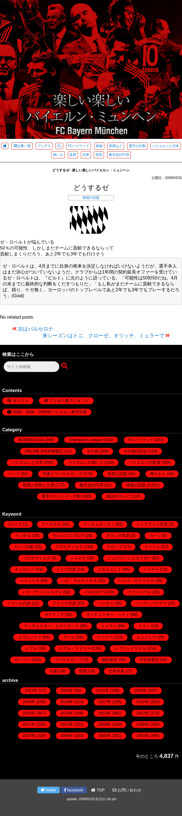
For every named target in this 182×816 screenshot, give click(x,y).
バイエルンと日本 (165, 146)
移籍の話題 (91, 198)
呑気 (99, 155)
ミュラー (109, 626)
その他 (92, 451)
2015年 (29, 713)
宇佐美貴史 (149, 659)
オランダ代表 (118, 535)
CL (59, 146)
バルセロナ (94, 592)
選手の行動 (137, 146)
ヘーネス (106, 603)
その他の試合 (135, 451)
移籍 (99, 146)
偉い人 (58, 155)
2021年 (102, 690)
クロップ (115, 546)
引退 (53, 671)
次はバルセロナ (35, 329)
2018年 (66, 701)
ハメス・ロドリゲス (136, 580)
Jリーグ (15, 524)
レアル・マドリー (75, 648)
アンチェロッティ (99, 524)
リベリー (104, 637)
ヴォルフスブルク (68, 535)
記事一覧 (22, 146)
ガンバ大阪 (24, 546)
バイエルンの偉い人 (86, 462)
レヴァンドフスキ (130, 648)
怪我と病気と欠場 (38, 485)
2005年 (104, 735)
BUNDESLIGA (31, 439)
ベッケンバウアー (151, 603)
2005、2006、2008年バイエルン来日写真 (50, 412)
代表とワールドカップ (62, 473)
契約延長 (110, 659)
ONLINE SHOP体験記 (44, 451)
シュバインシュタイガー (129, 558)
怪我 (83, 671)
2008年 (142, 724)
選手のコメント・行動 (61, 496)
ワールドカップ (68, 659)
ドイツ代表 (66, 569)
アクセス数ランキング (69, 400)
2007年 (29, 735)
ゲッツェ (152, 546)
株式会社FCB (119, 155)
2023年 (31, 690)
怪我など (115, 146)
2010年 (66, 724)
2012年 (142, 713)
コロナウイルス (37, 558)
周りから (158, 473)
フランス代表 (64, 603)
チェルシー (24, 569)
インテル (23, 535)
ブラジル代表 (19, 603)
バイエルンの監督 (145, 462)
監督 (73, 155)
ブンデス (44, 146)
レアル (31, 648)
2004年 (142, 735)
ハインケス (30, 580)
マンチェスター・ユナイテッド (51, 626)
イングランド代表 (152, 524)
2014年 (66, 713)
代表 (86, 155)
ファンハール (139, 592)
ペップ (14, 473)
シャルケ (78, 558)
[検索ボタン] (65, 366)
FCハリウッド (78, 146)
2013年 (104, 713)
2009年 (104, 724)
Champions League (86, 439)
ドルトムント (110, 569)
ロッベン (23, 659)
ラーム (69, 637)
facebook (73, 790)
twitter (48, 790)
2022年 (66, 690)
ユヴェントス (30, 637)
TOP (98, 790)
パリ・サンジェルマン (42, 592)
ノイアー (151, 569)
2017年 (104, 701)
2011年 (29, 724)
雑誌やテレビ (118, 496)
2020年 (140, 690)
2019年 (29, 701)
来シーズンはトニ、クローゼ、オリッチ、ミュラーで (103, 335)
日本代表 (116, 671)
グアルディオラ (69, 546)
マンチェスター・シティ (107, 614)
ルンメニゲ (146, 637)
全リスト (21, 400)
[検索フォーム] (31, 366)
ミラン (144, 626)
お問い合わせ (126, 790)
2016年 (142, 701)
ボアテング (54, 614)
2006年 (66, 735)
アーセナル (51, 524)
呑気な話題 (117, 473)
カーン (155, 535)
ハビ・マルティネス (79, 580)
